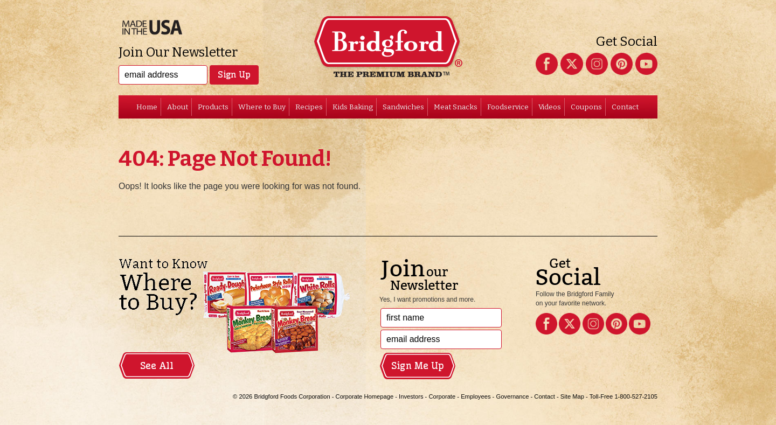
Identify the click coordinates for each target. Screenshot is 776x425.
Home (146, 107)
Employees (475, 396)
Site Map (572, 396)
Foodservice (508, 107)
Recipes (309, 107)
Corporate (441, 396)
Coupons (586, 107)
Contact (625, 107)
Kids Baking (352, 107)
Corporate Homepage (365, 396)
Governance (512, 396)
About (177, 107)
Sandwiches (403, 107)
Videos (549, 107)
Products (213, 107)
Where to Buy (262, 107)
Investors (411, 396)
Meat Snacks (455, 107)
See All (157, 366)
